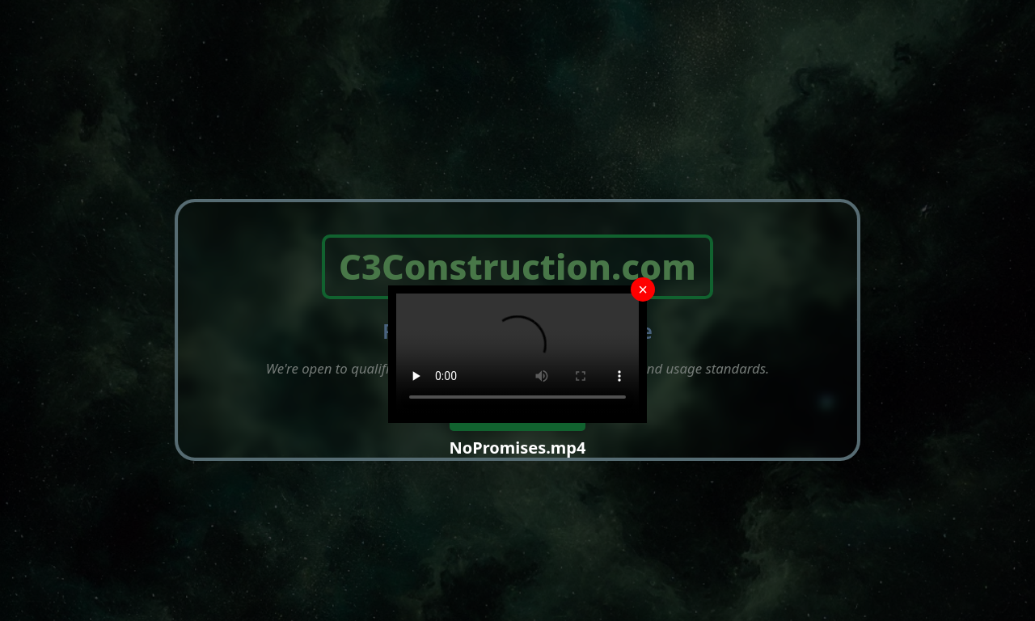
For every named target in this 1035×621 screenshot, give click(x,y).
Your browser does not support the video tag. (517, 354)
